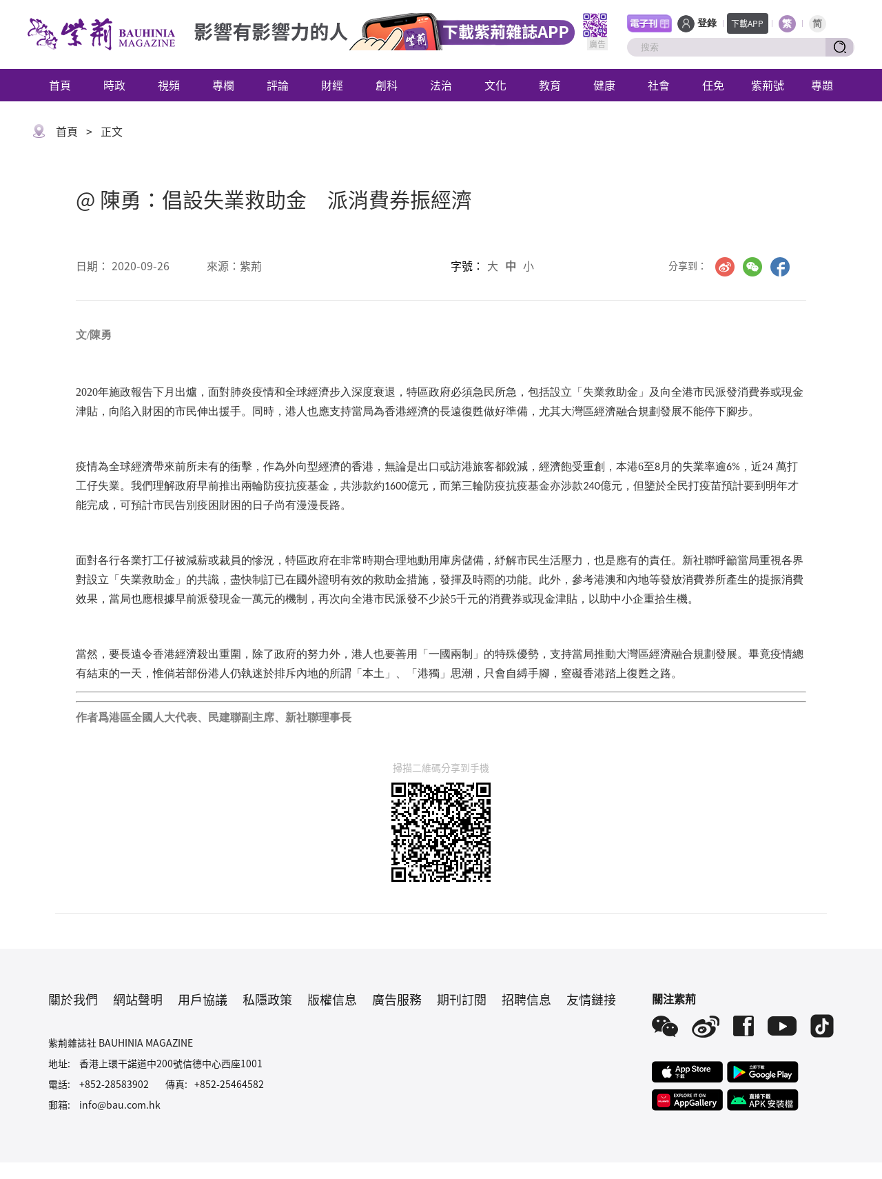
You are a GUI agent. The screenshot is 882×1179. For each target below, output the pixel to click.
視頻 (169, 85)
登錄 (707, 23)
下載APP (747, 23)
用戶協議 (202, 999)
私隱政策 (267, 999)
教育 (550, 85)
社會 (659, 85)
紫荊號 (767, 85)
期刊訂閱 (461, 999)
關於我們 (73, 999)
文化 (495, 85)
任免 (713, 85)
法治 (441, 85)
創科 (387, 85)
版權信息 (332, 999)
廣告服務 (397, 999)
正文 (112, 131)
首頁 (60, 85)
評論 (278, 85)
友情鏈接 (591, 999)
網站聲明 (138, 999)
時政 (114, 85)
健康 (604, 85)
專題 (822, 85)
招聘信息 (526, 999)
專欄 (223, 85)
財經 (332, 85)
